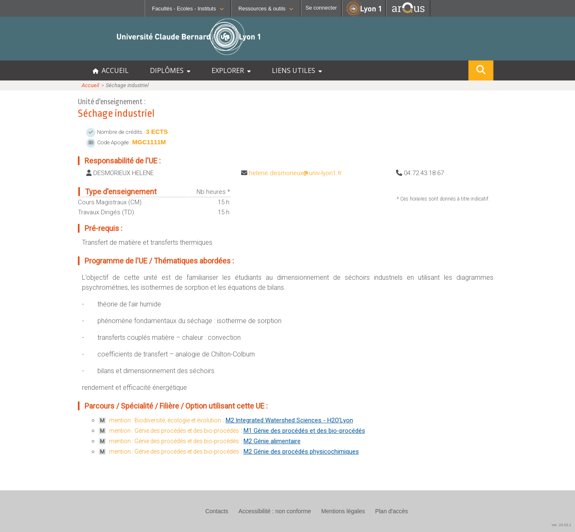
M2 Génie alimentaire (272, 441)
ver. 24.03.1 (561, 525)
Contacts (216, 511)
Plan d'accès (391, 511)
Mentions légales (343, 511)
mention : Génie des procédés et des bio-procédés (174, 430)
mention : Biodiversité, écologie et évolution (165, 420)
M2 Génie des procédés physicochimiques (301, 451)
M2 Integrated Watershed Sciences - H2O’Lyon (289, 420)
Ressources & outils (266, 8)
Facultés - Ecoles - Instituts (188, 8)
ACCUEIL (110, 70)
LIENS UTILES (297, 70)
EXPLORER (231, 70)
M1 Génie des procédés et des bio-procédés (304, 430)
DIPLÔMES (170, 70)
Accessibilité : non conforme (275, 511)
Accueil (90, 85)
